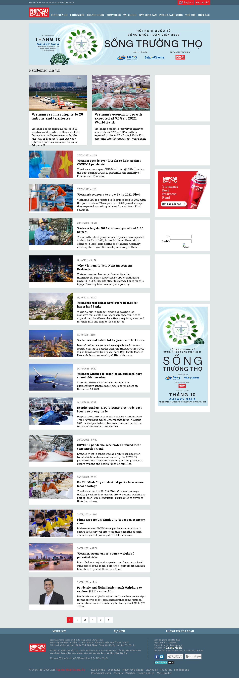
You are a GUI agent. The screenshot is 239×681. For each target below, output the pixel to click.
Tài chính (166, 669)
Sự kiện (119, 631)
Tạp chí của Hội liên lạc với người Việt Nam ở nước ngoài (51, 2)
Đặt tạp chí (202, 2)
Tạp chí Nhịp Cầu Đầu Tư (70, 669)
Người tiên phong (132, 669)
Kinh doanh (98, 669)
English (186, 2)
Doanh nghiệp (146, 673)
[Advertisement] (183, 277)
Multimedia (164, 673)
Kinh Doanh (59, 14)
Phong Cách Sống (170, 14)
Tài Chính (130, 14)
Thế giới (190, 14)
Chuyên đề (114, 14)
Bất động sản (148, 14)
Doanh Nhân (95, 14)
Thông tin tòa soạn (180, 631)
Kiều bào (130, 673)
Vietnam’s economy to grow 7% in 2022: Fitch (109, 194)
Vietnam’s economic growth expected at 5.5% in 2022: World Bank (118, 118)
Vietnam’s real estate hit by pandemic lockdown (111, 340)
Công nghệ (114, 669)
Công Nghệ (77, 14)
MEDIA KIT (59, 631)
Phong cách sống (101, 673)
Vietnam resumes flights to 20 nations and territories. (57, 116)
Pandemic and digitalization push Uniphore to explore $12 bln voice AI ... (109, 589)
